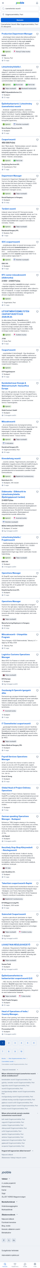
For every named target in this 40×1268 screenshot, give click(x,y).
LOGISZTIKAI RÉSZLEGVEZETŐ (16, 945)
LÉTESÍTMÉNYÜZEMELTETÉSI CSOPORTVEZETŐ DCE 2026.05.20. (15, 314)
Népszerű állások (7, 1155)
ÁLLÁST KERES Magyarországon (14, 1197)
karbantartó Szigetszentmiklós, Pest (14, 1140)
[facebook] (4, 1240)
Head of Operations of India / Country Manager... (15, 1012)
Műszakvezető (8, 421)
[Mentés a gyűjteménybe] (37, 34)
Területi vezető (9, 209)
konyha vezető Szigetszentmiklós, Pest (15, 1108)
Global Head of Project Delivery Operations (16, 789)
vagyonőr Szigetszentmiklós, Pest (13, 1122)
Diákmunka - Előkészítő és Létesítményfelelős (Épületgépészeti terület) (14, 494)
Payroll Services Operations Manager (14, 758)
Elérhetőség (6, 1186)
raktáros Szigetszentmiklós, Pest (12, 1137)
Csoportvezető (8, 139)
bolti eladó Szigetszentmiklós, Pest (13, 1119)
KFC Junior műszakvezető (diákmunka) (14, 276)
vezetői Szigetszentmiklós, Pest (12, 1088)
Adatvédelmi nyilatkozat (10, 1255)
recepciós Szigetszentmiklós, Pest (13, 1146)
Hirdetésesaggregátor (10, 1206)
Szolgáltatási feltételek (10, 1250)
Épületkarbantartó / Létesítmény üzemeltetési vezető (17, 105)
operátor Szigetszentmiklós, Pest (13, 1134)
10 (21, 1051)
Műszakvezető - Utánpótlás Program (14, 635)
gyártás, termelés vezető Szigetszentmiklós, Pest (18, 1082)
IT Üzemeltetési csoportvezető (16, 723)
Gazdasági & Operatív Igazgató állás (16, 691)
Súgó (3, 1193)
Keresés (20, 20)
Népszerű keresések (10, 1070)
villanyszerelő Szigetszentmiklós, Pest (14, 1128)
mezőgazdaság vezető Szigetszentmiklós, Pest (17, 1097)
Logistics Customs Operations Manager (16, 655)
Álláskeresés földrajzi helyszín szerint (14, 1158)
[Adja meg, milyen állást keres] (20, 8)
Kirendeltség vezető (11, 458)
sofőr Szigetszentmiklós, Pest (11, 1131)
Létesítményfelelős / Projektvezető (11, 538)
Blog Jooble (6, 1226)
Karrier (4, 1190)
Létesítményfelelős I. (11, 67)
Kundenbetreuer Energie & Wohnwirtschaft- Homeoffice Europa (15, 386)
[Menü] (3, 3)
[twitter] (9, 1240)
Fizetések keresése (9, 1222)
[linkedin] (14, 1240)
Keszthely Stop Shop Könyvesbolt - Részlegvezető (17, 848)
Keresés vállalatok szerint (11, 1229)
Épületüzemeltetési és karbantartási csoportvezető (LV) (17, 976)
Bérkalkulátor (6, 1233)
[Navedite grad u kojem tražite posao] (20, 14)
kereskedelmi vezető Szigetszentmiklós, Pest (17, 1079)
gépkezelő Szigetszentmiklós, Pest (13, 1143)
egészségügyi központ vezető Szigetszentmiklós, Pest (20, 1105)
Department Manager (12, 176)
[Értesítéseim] (37, 3)
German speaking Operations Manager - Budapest (15, 817)
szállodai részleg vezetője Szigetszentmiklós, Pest (18, 1100)
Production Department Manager (17, 34)
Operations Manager (11, 573)
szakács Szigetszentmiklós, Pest (12, 1125)
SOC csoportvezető (11, 242)
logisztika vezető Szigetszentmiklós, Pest (15, 1085)
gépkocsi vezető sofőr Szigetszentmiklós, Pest (17, 1102)
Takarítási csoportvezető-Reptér (17, 883)
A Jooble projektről (8, 1183)
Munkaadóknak (7, 1210)
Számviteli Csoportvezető (14, 914)
